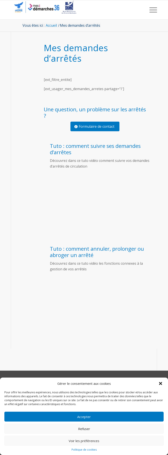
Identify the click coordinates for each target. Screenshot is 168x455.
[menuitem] (152, 9)
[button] (161, 383)
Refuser (84, 429)
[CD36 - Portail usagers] (44, 9)
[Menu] (152, 9)
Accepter (84, 417)
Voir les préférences (84, 441)
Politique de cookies (84, 450)
